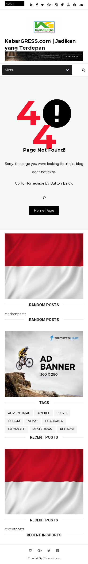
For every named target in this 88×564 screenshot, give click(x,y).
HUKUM (14, 421)
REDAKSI (67, 429)
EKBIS (62, 413)
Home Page (44, 210)
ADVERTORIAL (19, 413)
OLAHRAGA (54, 421)
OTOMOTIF (16, 429)
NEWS (32, 421)
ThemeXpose (52, 558)
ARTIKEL (44, 413)
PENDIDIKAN (42, 429)
